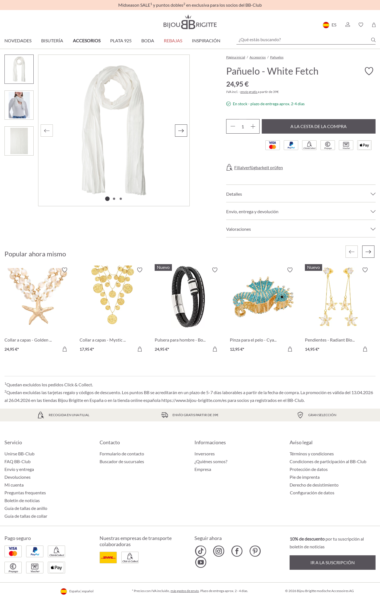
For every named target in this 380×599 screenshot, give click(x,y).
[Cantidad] (243, 126)
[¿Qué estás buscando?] (306, 40)
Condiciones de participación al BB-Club (328, 461)
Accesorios (86, 40)
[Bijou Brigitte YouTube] (200, 562)
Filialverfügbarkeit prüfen (258, 167)
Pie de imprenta (305, 477)
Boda (147, 40)
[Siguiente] (181, 130)
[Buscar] (373, 39)
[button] (347, 24)
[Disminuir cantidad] (232, 126)
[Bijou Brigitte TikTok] (200, 551)
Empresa (202, 469)
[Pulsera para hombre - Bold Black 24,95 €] (188, 310)
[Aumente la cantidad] (253, 126)
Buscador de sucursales (122, 461)
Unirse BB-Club (19, 453)
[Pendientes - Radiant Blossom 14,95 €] (338, 310)
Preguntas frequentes (25, 492)
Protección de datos (309, 469)
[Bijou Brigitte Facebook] (237, 551)
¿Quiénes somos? (210, 461)
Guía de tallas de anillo (25, 508)
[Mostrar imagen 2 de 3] (114, 199)
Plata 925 (121, 40)
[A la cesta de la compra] (64, 349)
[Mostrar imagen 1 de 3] (107, 199)
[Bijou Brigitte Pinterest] (255, 551)
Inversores (204, 453)
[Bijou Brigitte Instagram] (219, 551)
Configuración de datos (312, 492)
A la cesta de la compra (318, 126)
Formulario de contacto (122, 453)
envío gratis (249, 92)
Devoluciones (17, 477)
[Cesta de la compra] (373, 24)
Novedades (17, 40)
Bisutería (52, 40)
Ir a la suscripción (332, 562)
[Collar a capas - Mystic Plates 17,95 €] (113, 310)
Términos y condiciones (312, 453)
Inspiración (206, 40)
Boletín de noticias (22, 500)
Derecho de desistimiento (314, 484)
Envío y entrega (19, 469)
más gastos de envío (185, 591)
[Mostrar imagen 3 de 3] (121, 199)
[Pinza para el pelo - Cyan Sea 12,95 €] (263, 310)
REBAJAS (173, 40)
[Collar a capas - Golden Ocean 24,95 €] (37, 310)
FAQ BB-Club (17, 461)
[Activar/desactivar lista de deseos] (369, 71)
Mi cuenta (14, 484)
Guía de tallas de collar (25, 516)
